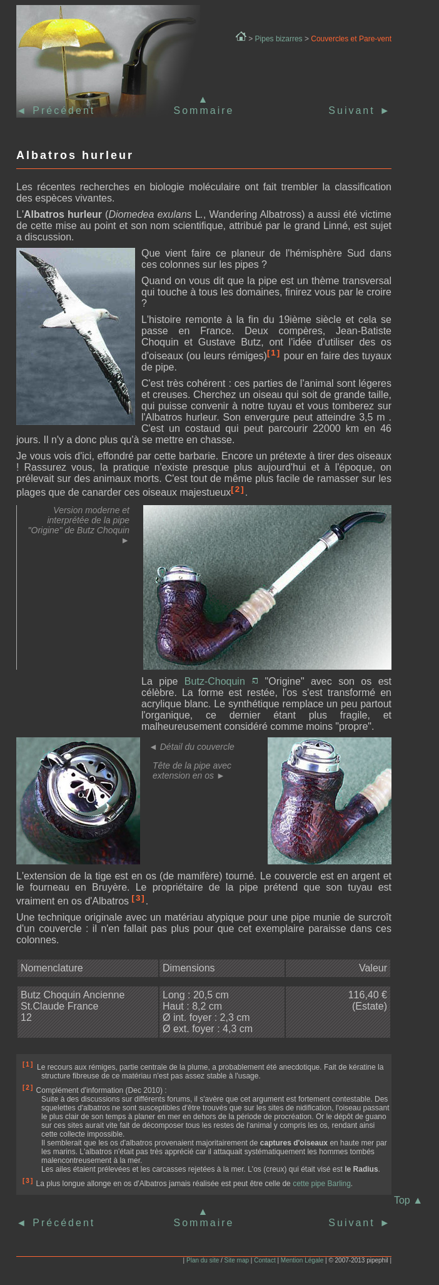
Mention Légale (302, 1260)
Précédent (61, 110)
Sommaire (204, 110)
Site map (237, 1260)
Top (408, 1200)
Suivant (359, 110)
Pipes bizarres (279, 38)
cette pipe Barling (322, 1183)
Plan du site (202, 1260)
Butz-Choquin (221, 681)
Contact (264, 1260)
